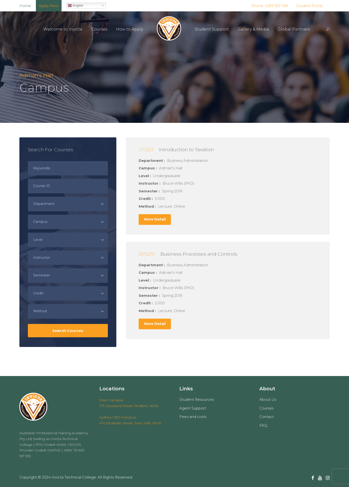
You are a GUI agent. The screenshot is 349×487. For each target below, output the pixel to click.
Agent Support (192, 408)
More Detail (155, 219)
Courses (99, 29)
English (75, 6)
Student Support (212, 29)
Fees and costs (192, 416)
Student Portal (309, 5)
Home (25, 5)
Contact (266, 416)
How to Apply (129, 29)
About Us (267, 399)
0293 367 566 (276, 5)
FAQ (263, 425)
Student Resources (196, 399)
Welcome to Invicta (62, 29)
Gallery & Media (253, 29)
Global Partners (294, 29)
